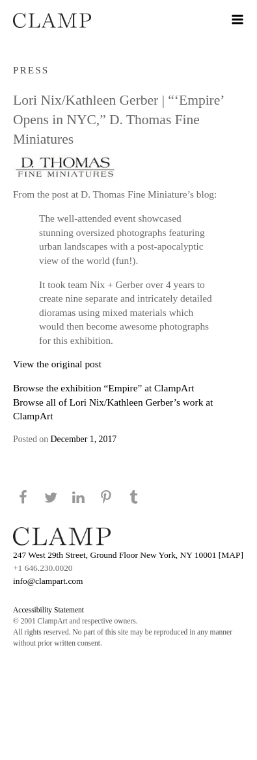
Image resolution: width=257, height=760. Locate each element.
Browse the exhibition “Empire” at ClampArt (104, 387)
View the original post (57, 363)
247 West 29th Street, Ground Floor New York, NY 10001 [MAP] (128, 555)
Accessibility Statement (48, 610)
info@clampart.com (48, 581)
